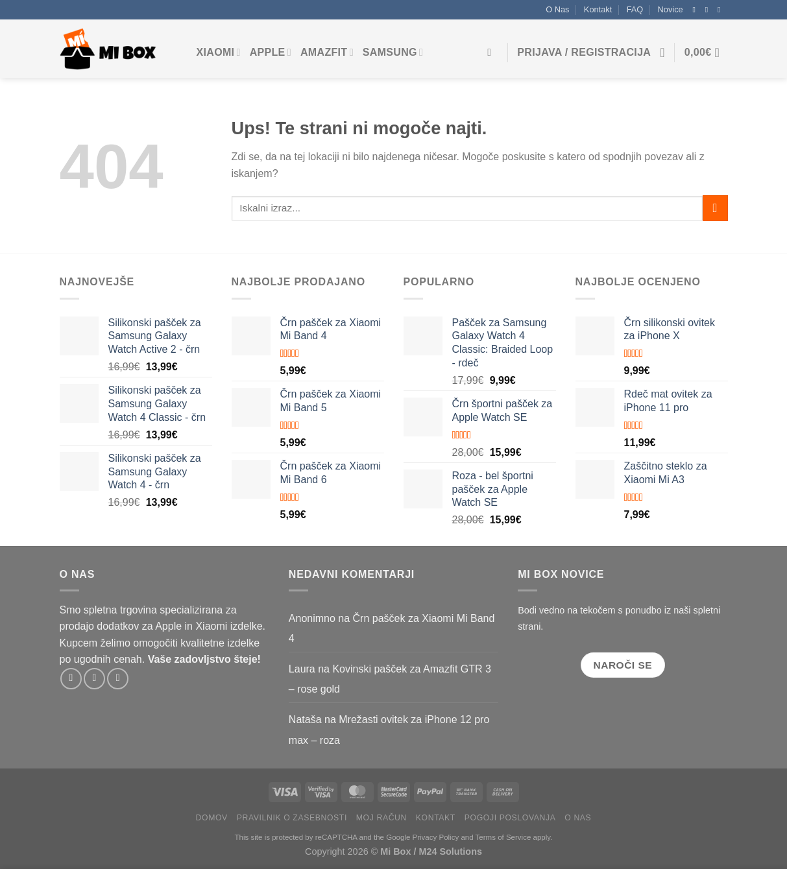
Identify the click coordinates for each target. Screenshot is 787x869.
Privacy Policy (436, 837)
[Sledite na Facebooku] (697, 9)
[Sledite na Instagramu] (709, 9)
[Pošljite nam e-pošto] (721, 9)
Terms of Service (503, 837)
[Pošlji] (715, 207)
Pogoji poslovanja (510, 817)
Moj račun (381, 817)
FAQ (635, 9)
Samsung (393, 52)
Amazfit (327, 52)
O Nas (557, 9)
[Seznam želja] (662, 52)
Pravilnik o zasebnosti (292, 817)
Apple (270, 52)
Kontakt (598, 9)
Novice (670, 9)
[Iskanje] (492, 52)
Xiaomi (219, 52)
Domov (212, 817)
